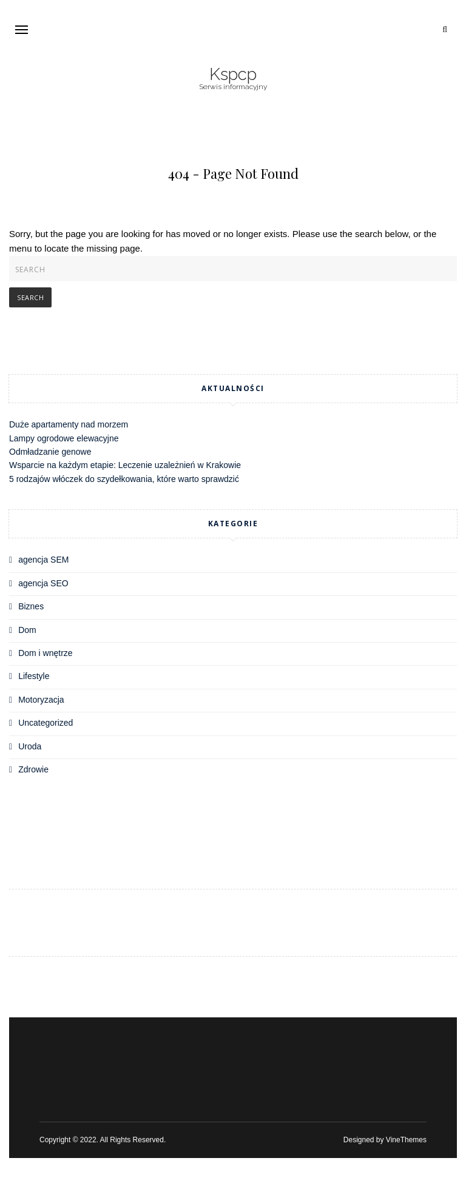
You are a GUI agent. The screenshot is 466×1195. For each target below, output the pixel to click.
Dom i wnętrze (45, 653)
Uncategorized (45, 723)
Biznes (31, 606)
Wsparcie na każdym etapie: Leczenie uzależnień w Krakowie (125, 465)
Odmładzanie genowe (50, 452)
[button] (21, 29)
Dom (27, 630)
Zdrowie (33, 769)
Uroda (29, 746)
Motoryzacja (41, 700)
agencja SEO (43, 583)
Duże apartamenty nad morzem (68, 424)
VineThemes (406, 1140)
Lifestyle (33, 676)
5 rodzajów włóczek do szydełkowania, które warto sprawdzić (124, 479)
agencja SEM (43, 559)
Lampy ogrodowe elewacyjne (64, 438)
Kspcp (233, 74)
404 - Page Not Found (233, 173)
